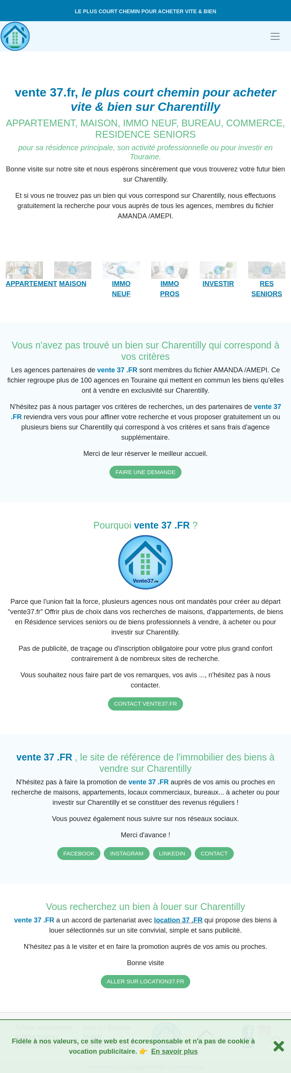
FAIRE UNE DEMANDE (145, 472)
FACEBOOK (79, 853)
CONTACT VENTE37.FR (145, 703)
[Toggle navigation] (275, 36)
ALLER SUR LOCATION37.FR (145, 981)
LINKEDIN (172, 853)
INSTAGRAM (126, 853)
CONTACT (214, 853)
